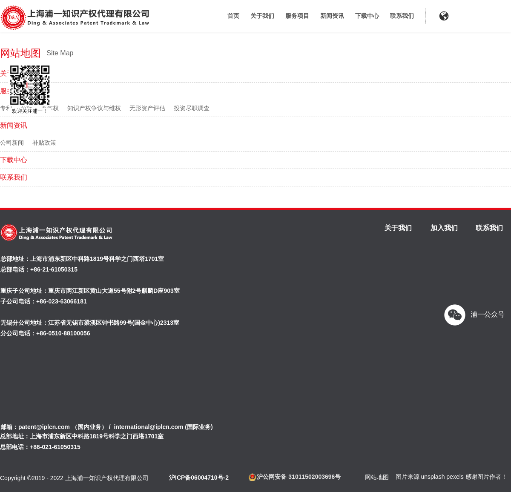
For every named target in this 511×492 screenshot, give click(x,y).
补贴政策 (44, 142)
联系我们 (402, 15)
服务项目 (297, 15)
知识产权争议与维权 (94, 108)
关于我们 (262, 15)
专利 (6, 108)
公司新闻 (12, 142)
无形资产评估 (147, 108)
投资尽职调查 (192, 108)
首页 (233, 15)
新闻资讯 (332, 15)
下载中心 (367, 15)
